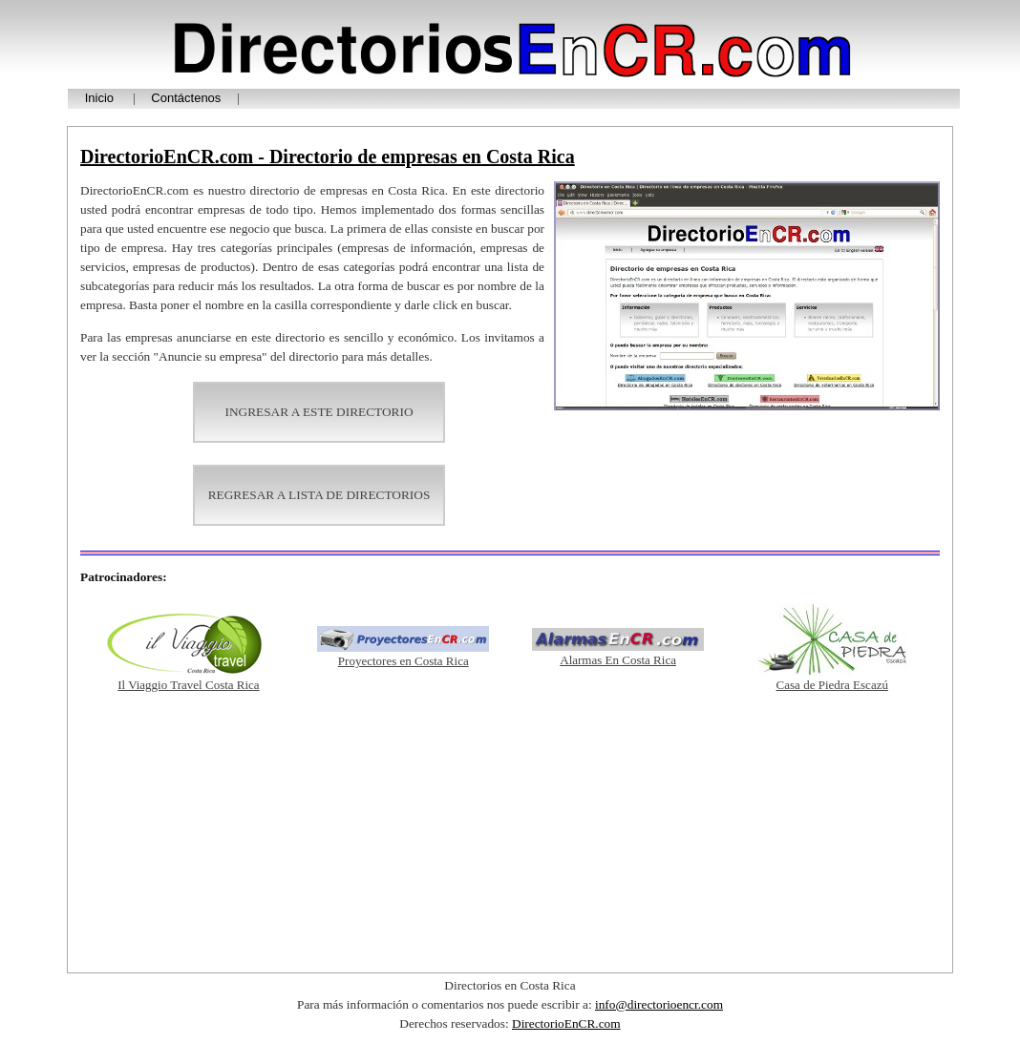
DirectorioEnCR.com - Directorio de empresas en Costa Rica (327, 156)
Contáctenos (186, 98)
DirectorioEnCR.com (566, 1023)
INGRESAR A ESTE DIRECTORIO (318, 412)
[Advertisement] (510, 832)
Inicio (99, 98)
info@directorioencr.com (659, 1004)
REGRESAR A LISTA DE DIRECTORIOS (319, 495)
